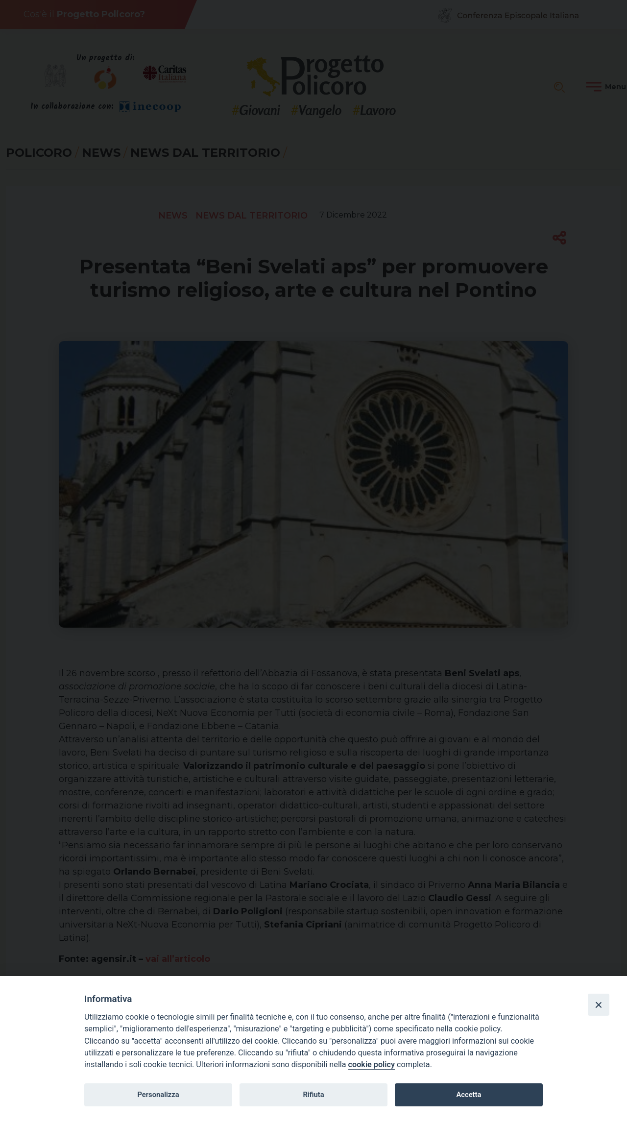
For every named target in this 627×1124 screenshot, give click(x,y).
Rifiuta (313, 1094)
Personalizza (158, 1094)
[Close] (598, 1004)
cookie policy (371, 1064)
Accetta (468, 1094)
